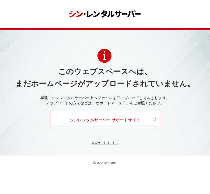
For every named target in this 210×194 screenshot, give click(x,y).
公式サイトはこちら (105, 142)
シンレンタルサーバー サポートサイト (105, 119)
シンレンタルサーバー (105, 14)
